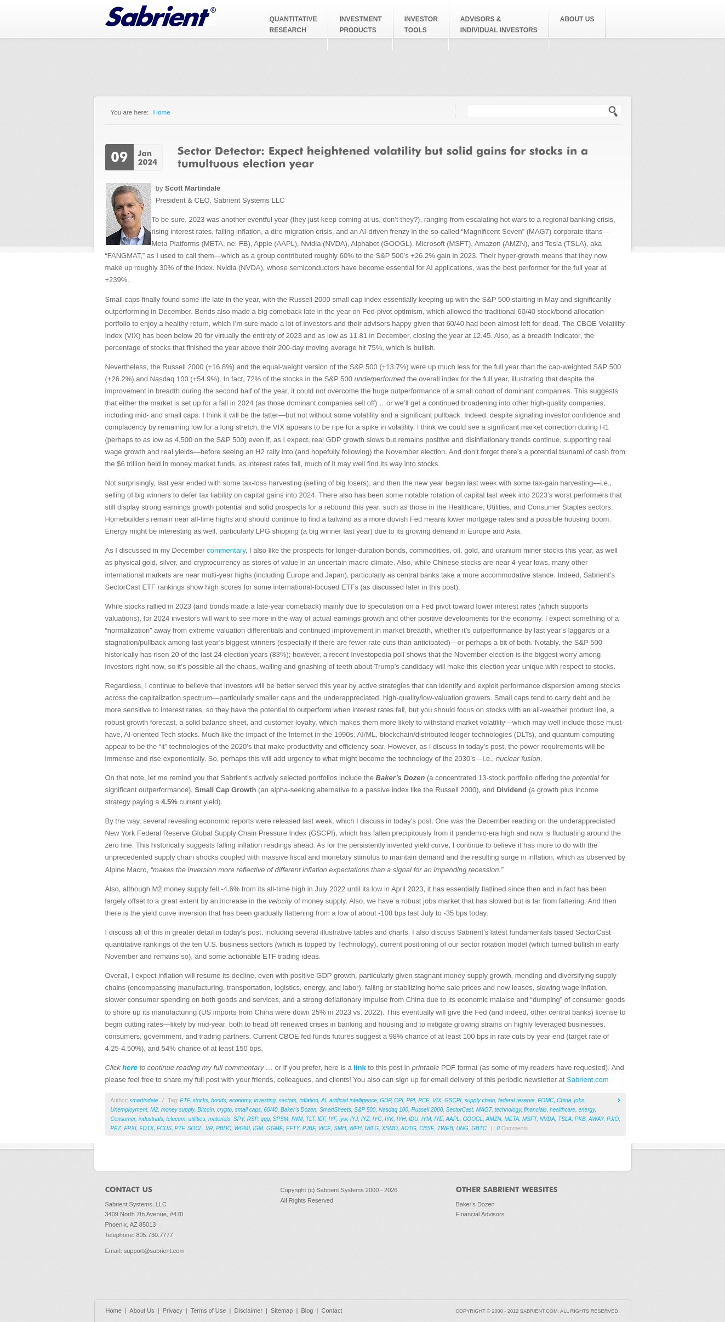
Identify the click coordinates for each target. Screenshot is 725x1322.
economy (240, 1100)
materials (219, 1119)
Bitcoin (205, 1110)
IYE (438, 1119)
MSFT (529, 1119)
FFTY (292, 1128)
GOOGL (473, 1119)
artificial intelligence (353, 1100)
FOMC (545, 1100)
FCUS (164, 1128)
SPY (238, 1119)
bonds (218, 1100)
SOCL (194, 1128)
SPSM (280, 1119)
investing (265, 1100)
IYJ (354, 1119)
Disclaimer (248, 1310)
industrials (151, 1119)
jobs (579, 1100)
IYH (401, 1119)
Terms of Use (208, 1310)
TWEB (445, 1128)
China (564, 1100)
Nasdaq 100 (393, 1110)
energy (587, 1110)
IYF (332, 1119)
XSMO (390, 1128)
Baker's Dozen (475, 1204)
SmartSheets (335, 1110)
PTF (180, 1128)
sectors (287, 1100)
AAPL (453, 1119)
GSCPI (452, 1100)
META (511, 1119)
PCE (424, 1100)
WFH (355, 1128)
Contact (332, 1310)
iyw (343, 1119)
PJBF (308, 1128)
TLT (310, 1119)
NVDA (547, 1119)
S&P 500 (364, 1110)
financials (535, 1110)
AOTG (408, 1128)
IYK (389, 1119)
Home (161, 112)
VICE (324, 1128)
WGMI (242, 1128)
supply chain (480, 1100)
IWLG (371, 1128)
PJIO (613, 1119)
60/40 (271, 1110)
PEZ (116, 1128)
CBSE (426, 1128)
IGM (258, 1128)
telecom (175, 1119)
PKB (580, 1119)
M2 (154, 1110)
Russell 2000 (427, 1110)
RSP (252, 1119)
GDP (385, 1100)
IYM (426, 1119)
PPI (411, 1100)
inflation (308, 1100)
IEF (322, 1119)
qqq (265, 1119)
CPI (398, 1100)
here (129, 1067)
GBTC (479, 1128)
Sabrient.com (588, 1079)
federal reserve (516, 1100)
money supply (178, 1110)
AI (323, 1100)
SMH (340, 1128)
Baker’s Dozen (298, 1110)
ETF (185, 1100)
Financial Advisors (480, 1214)
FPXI (130, 1128)
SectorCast (459, 1110)
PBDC (223, 1128)
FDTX (146, 1128)
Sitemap (282, 1310)
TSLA (565, 1119)
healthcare (562, 1110)
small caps (248, 1110)
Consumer (123, 1119)
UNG (462, 1128)
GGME (274, 1128)
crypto (224, 1110)
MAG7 (484, 1110)
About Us (141, 1310)
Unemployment (129, 1110)
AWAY (596, 1119)
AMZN (493, 1119)
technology (508, 1110)
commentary (226, 550)
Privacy (172, 1310)
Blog (307, 1310)
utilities (197, 1119)
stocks (200, 1100)
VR (209, 1128)
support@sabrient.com (154, 1250)
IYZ (365, 1119)
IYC (377, 1119)
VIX (436, 1100)
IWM (297, 1119)
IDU (413, 1119)
